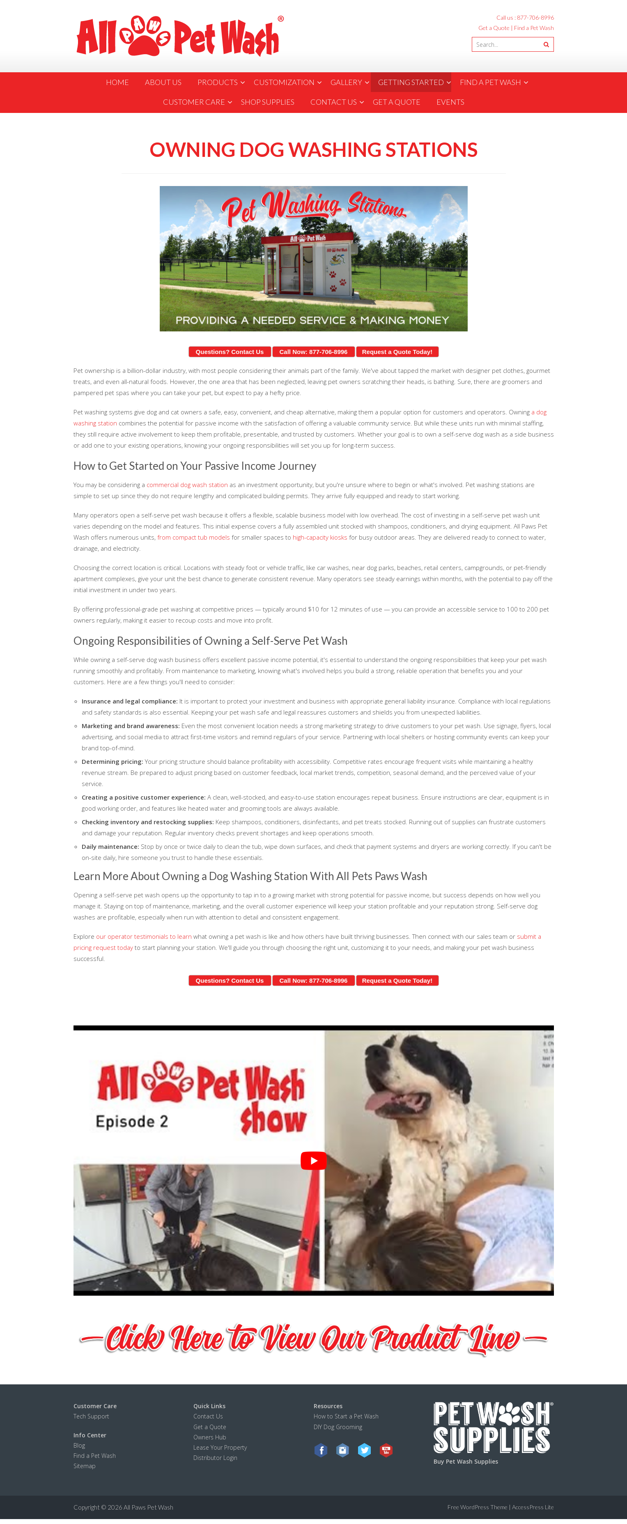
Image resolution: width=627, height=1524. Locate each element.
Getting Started (411, 82)
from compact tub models (194, 537)
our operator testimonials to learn (144, 936)
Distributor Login (215, 1458)
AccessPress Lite (533, 1506)
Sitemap (84, 1466)
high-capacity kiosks (320, 537)
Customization (284, 82)
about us (163, 82)
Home (117, 82)
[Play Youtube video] (313, 1160)
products (218, 82)
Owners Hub (209, 1437)
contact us (333, 101)
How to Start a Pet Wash (347, 1416)
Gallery (346, 82)
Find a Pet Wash (534, 27)
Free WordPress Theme (478, 1506)
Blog (79, 1445)
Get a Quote (494, 27)
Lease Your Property (220, 1447)
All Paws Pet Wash (148, 1507)
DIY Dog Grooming (338, 1427)
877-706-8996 (535, 17)
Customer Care (194, 101)
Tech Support (91, 1416)
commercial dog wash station (187, 484)
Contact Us (208, 1416)
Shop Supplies (267, 101)
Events (450, 101)
